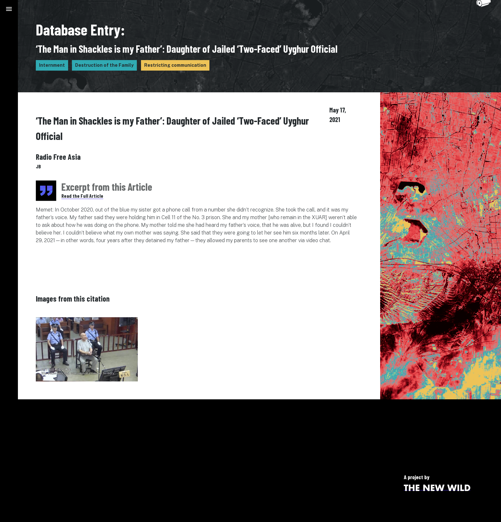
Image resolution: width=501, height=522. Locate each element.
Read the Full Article (82, 196)
